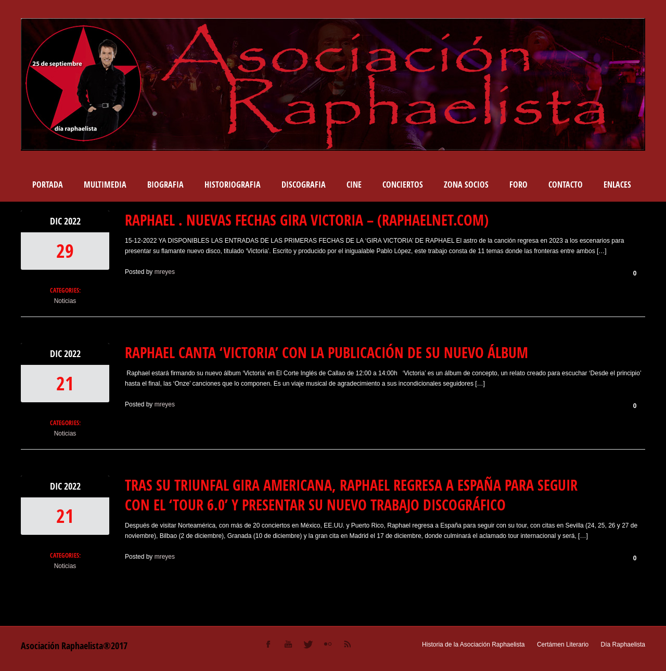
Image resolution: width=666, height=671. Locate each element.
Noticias (65, 301)
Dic (57, 221)
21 (65, 383)
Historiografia (232, 184)
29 (65, 251)
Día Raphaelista (623, 644)
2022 (72, 221)
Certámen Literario (562, 644)
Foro (518, 184)
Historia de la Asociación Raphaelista (473, 644)
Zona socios (466, 184)
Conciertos (402, 184)
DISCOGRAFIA (303, 184)
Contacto (565, 184)
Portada (47, 184)
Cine (354, 184)
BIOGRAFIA (165, 184)
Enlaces (617, 184)
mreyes (165, 271)
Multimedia (105, 184)
